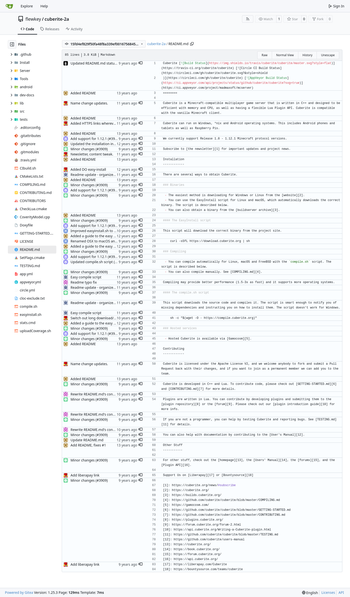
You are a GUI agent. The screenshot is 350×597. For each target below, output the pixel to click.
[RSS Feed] (247, 19)
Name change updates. (89, 103)
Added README (83, 93)
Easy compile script (86, 277)
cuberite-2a (57, 19)
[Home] (9, 6)
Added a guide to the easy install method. (104, 236)
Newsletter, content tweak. (92, 154)
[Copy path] (192, 44)
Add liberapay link (85, 475)
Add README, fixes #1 (88, 445)
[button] (140, 63)
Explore (27, 6)
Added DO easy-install (88, 169)
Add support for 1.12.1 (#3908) (95, 138)
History (307, 55)
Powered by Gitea (19, 592)
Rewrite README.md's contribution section (105, 394)
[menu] (310, 592)
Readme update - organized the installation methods (113, 174)
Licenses (328, 592)
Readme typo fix (84, 282)
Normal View (285, 55)
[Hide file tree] (12, 44)
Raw (265, 55)
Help (44, 6)
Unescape (328, 55)
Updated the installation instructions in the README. (113, 143)
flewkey (33, 19)
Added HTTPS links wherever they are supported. (110, 123)
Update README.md (87, 440)
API (341, 592)
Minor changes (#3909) (89, 149)
